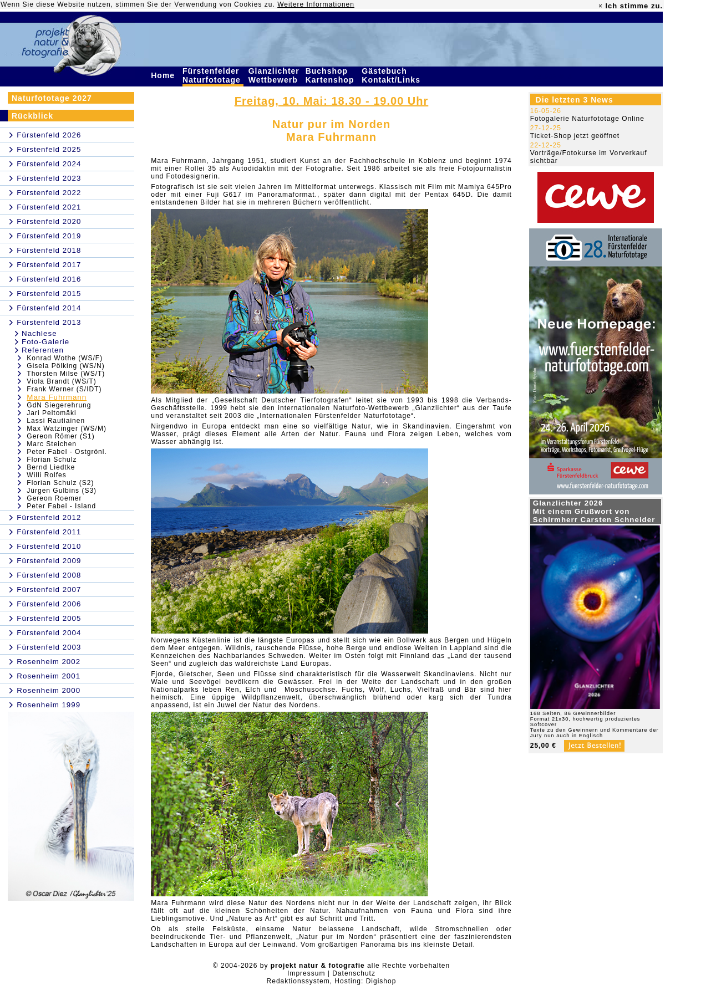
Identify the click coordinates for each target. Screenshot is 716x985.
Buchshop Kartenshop (331, 75)
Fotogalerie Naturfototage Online (587, 119)
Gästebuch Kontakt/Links (392, 75)
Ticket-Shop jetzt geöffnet (574, 136)
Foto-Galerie (45, 342)
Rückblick (32, 115)
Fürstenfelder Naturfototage (212, 75)
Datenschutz (353, 973)
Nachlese (39, 333)
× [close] (600, 6)
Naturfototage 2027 (52, 98)
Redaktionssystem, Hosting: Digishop (332, 981)
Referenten (43, 350)
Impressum (306, 973)
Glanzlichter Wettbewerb (274, 75)
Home (164, 75)
